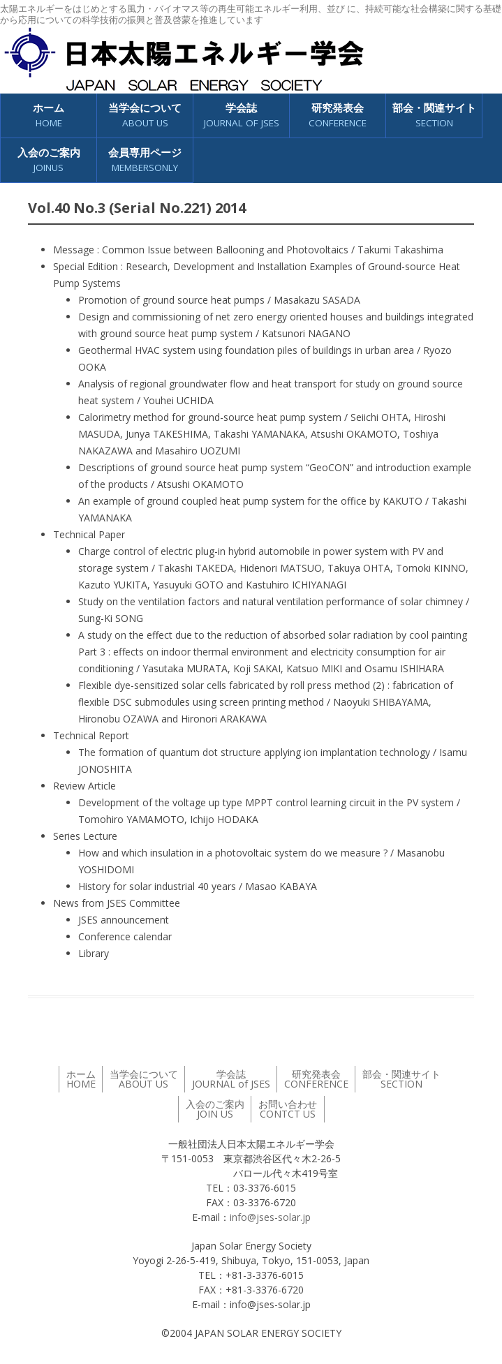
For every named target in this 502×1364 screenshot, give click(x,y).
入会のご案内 (48, 160)
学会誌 (241, 116)
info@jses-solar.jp (270, 1217)
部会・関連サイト (434, 116)
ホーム (48, 116)
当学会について (145, 116)
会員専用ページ (145, 160)
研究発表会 (338, 116)
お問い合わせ (287, 1108)
